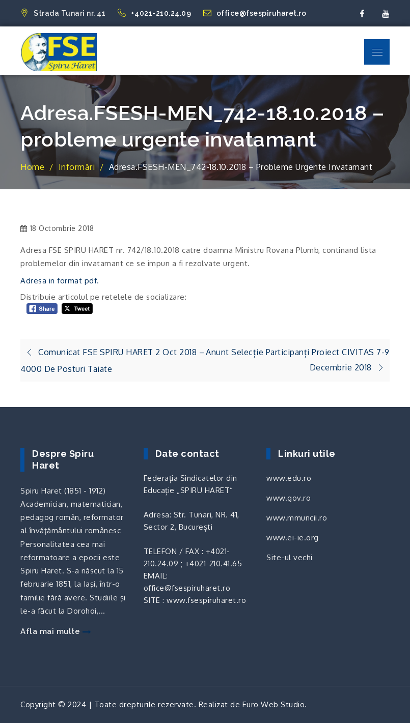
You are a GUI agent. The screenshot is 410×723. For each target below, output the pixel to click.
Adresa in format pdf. (60, 280)
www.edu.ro (288, 478)
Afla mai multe (55, 631)
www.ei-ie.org (292, 537)
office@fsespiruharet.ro (255, 13)
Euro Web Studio (273, 704)
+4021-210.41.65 (213, 563)
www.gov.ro (288, 498)
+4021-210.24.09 (155, 13)
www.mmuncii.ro (296, 518)
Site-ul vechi (289, 557)
